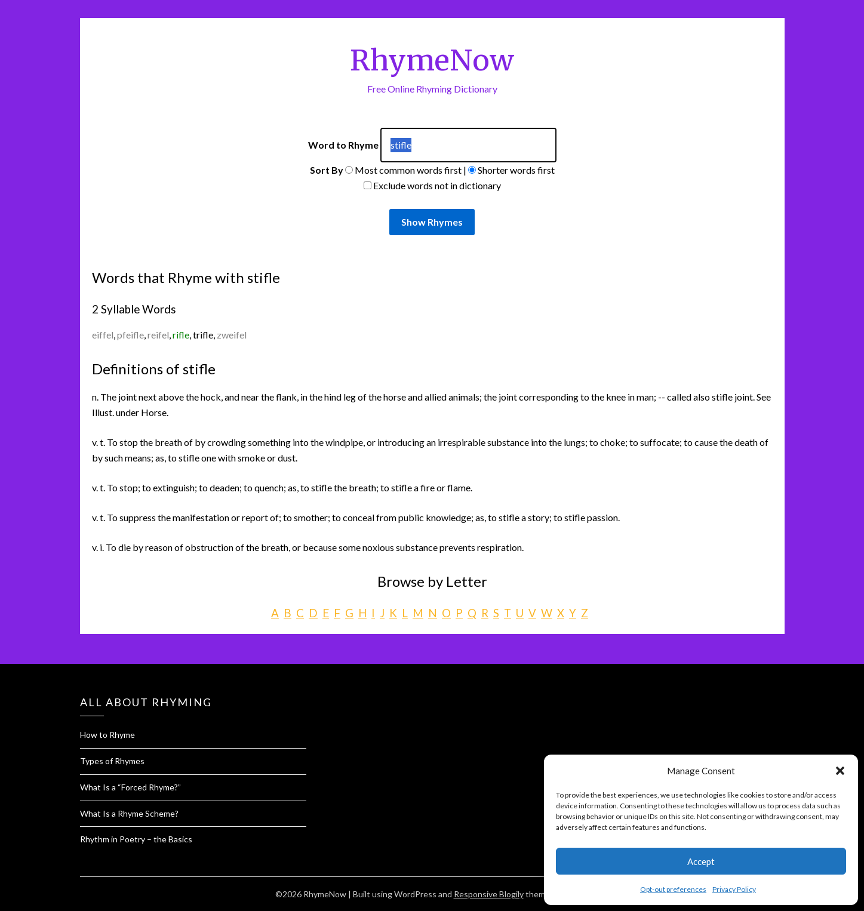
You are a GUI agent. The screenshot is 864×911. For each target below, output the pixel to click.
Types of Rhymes (112, 761)
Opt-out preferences (673, 889)
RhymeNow (432, 60)
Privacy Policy (734, 889)
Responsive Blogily (489, 894)
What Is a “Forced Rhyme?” (130, 787)
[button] (840, 771)
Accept (701, 861)
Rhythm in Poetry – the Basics (136, 839)
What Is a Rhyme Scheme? (129, 813)
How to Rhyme (107, 735)
